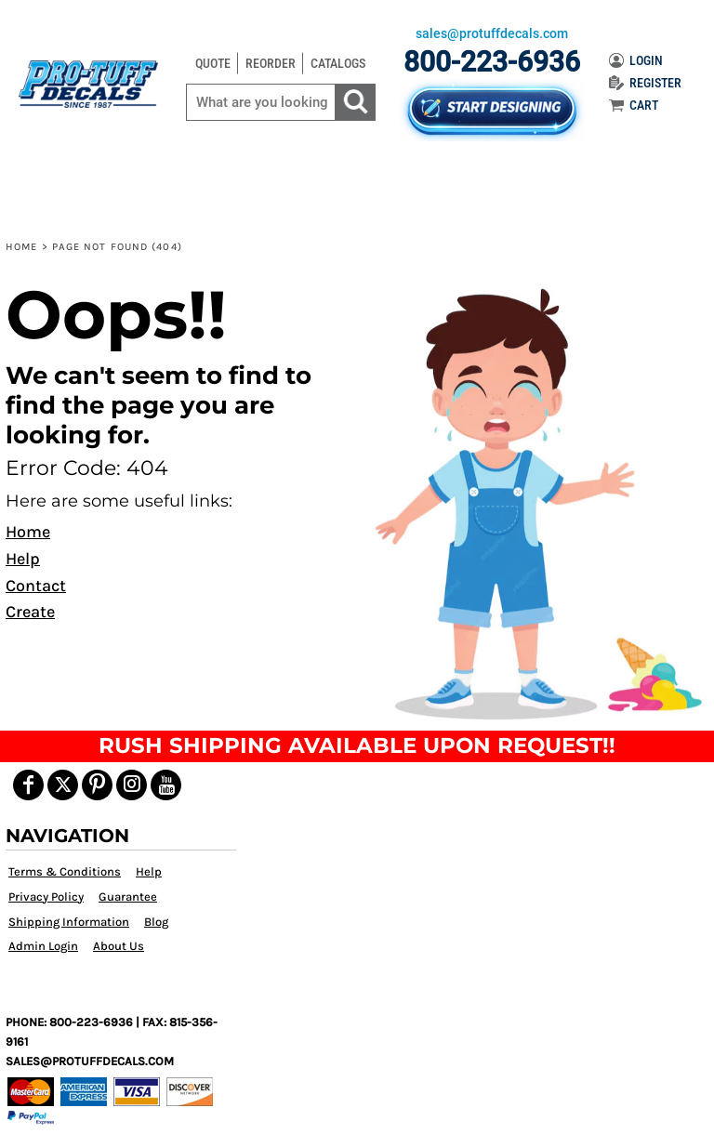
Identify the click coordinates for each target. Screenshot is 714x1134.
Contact (36, 585)
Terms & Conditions (64, 871)
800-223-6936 (491, 62)
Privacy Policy (46, 896)
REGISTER (645, 82)
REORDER (270, 63)
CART (633, 105)
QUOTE (213, 63)
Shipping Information (68, 922)
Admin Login (43, 946)
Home (21, 247)
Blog (156, 922)
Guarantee (128, 896)
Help (23, 558)
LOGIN (636, 60)
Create (30, 611)
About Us (118, 946)
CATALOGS (338, 63)
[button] (534, 502)
